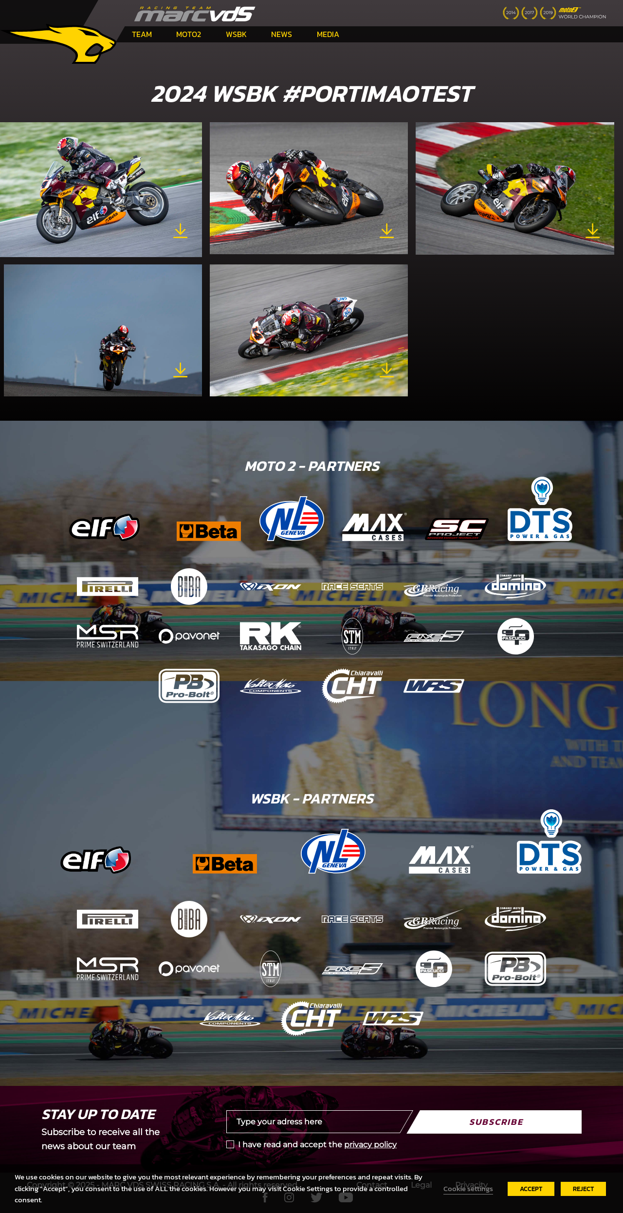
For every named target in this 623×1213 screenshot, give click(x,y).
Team (142, 34)
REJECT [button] (583, 1189)
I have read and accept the (317, 1144)
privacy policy (370, 1144)
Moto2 (188, 34)
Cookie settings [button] (468, 1188)
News (281, 34)
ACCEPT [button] (531, 1189)
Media (328, 34)
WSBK (236, 34)
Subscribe (496, 1121)
